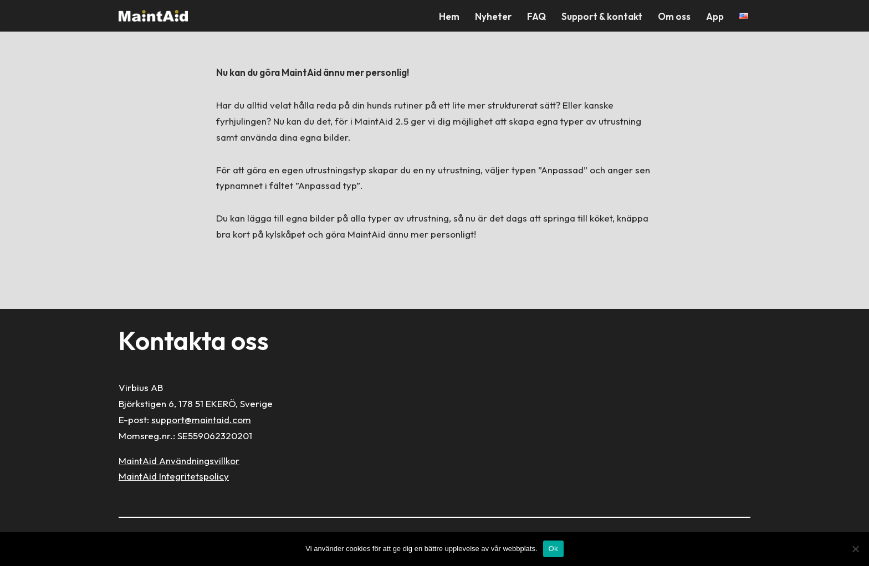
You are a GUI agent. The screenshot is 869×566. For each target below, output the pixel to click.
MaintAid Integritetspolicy (174, 476)
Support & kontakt (601, 16)
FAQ (536, 16)
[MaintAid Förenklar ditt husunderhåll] (156, 16)
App (715, 16)
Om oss (674, 16)
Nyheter (493, 16)
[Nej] (855, 548)
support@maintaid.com (201, 419)
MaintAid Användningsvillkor (179, 460)
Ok (553, 548)
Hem (449, 16)
